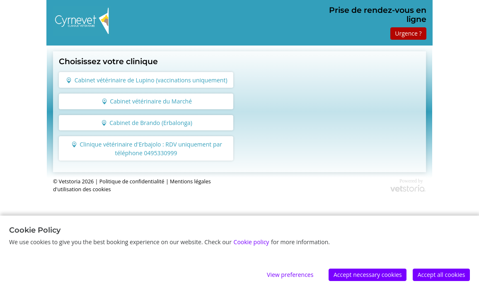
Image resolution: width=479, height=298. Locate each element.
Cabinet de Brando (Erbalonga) (146, 123)
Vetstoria (69, 181)
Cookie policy (251, 242)
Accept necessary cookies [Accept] (368, 275)
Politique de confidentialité (132, 181)
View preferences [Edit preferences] (290, 275)
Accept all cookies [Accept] (441, 275)
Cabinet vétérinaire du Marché (147, 101)
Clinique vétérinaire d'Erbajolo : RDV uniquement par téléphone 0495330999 (146, 148)
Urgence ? (408, 33)
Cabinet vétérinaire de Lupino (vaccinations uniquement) (146, 80)
